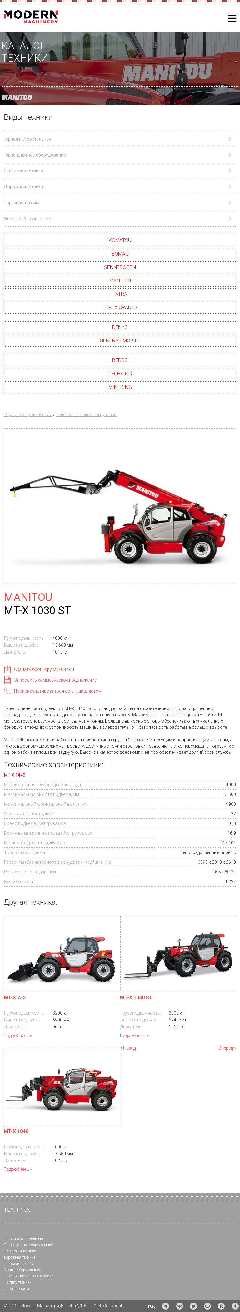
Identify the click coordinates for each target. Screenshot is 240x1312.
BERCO (120, 360)
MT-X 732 (15, 998)
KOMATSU (120, 240)
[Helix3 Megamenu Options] (232, 18)
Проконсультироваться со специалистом (58, 690)
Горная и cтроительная (23, 1238)
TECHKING (120, 374)
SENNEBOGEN (120, 267)
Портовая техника (19, 1263)
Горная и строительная (28, 414)
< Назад (128, 1048)
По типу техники (18, 1282)
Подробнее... (16, 1035)
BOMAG (120, 254)
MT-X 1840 (16, 1131)
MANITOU (120, 281)
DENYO (120, 327)
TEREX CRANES (120, 308)
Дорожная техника (19, 1257)
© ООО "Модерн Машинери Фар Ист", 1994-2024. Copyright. (63, 1305)
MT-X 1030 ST (136, 998)
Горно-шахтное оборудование (28, 1245)
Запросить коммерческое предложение (55, 680)
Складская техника (20, 1251)
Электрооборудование (22, 1270)
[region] (120, 68)
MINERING (120, 387)
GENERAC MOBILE (120, 341)
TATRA (120, 294)
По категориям (16, 1288)
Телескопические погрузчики (86, 414)
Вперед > (227, 1048)
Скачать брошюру (44, 669)
